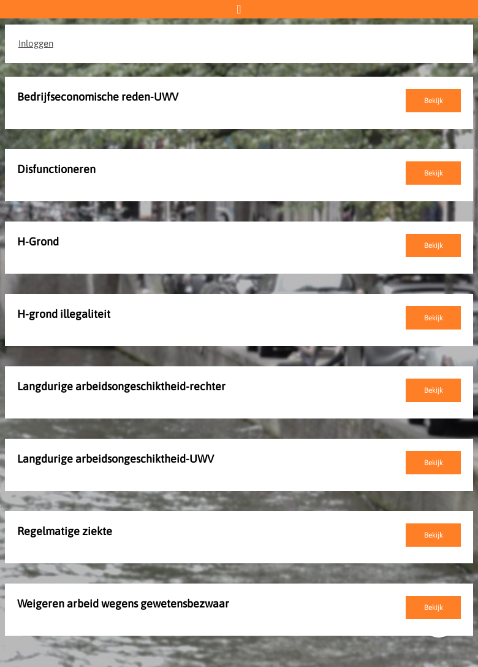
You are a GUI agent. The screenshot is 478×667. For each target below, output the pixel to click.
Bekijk (433, 100)
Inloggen (35, 43)
